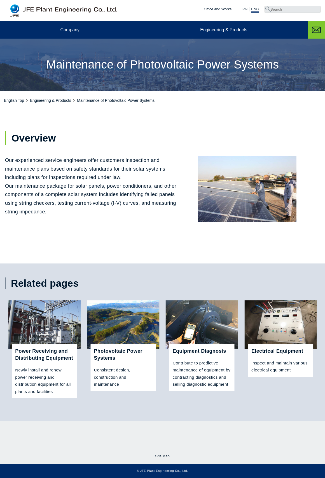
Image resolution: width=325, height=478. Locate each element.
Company (70, 29)
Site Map (162, 456)
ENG (255, 9)
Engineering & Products (223, 29)
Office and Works (218, 9)
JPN (244, 9)
